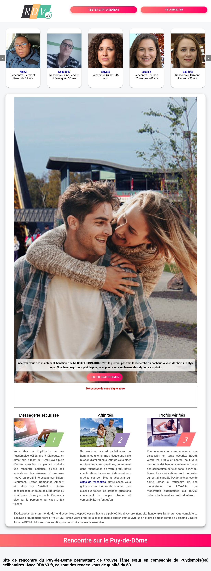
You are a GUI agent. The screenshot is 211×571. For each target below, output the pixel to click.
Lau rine (188, 72)
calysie (105, 72)
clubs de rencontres (93, 482)
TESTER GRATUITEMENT (103, 9)
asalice (146, 72)
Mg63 (23, 72)
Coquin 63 (64, 72)
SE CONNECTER (174, 9)
